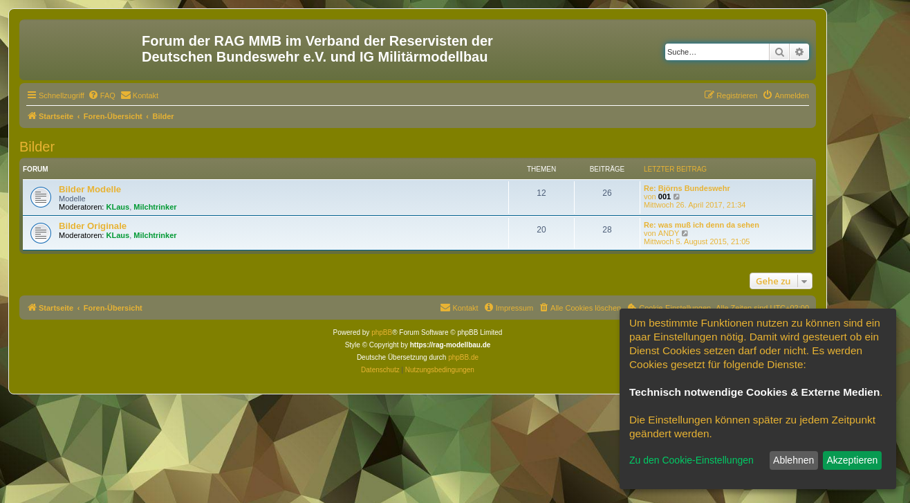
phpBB (381, 332)
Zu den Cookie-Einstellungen (691, 460)
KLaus (118, 207)
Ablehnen (793, 460)
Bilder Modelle (90, 189)
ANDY (669, 233)
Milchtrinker (154, 207)
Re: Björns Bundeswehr (687, 188)
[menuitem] (101, 95)
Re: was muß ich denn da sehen (701, 225)
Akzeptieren (852, 460)
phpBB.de (463, 357)
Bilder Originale (93, 226)
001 (664, 196)
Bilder (37, 146)
